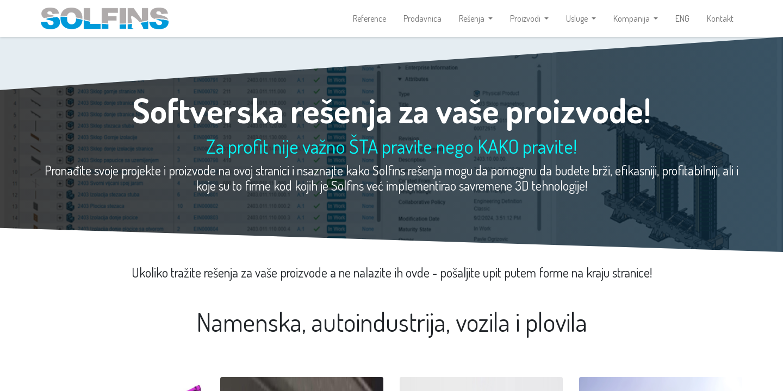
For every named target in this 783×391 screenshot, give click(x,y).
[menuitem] (369, 19)
